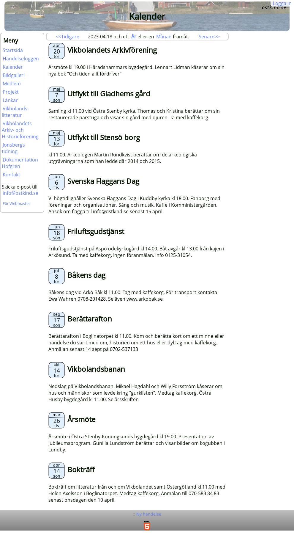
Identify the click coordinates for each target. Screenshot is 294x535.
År (133, 36)
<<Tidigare (67, 36)
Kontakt (11, 174)
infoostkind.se (20, 193)
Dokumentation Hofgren (20, 163)
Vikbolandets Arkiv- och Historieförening (20, 130)
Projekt (11, 92)
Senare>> (209, 36)
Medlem (12, 83)
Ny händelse (148, 514)
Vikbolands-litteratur (15, 111)
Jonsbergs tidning (13, 148)
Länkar (10, 100)
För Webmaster (16, 203)
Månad (164, 36)
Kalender (13, 67)
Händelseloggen (21, 58)
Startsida (13, 50)
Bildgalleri (14, 75)
